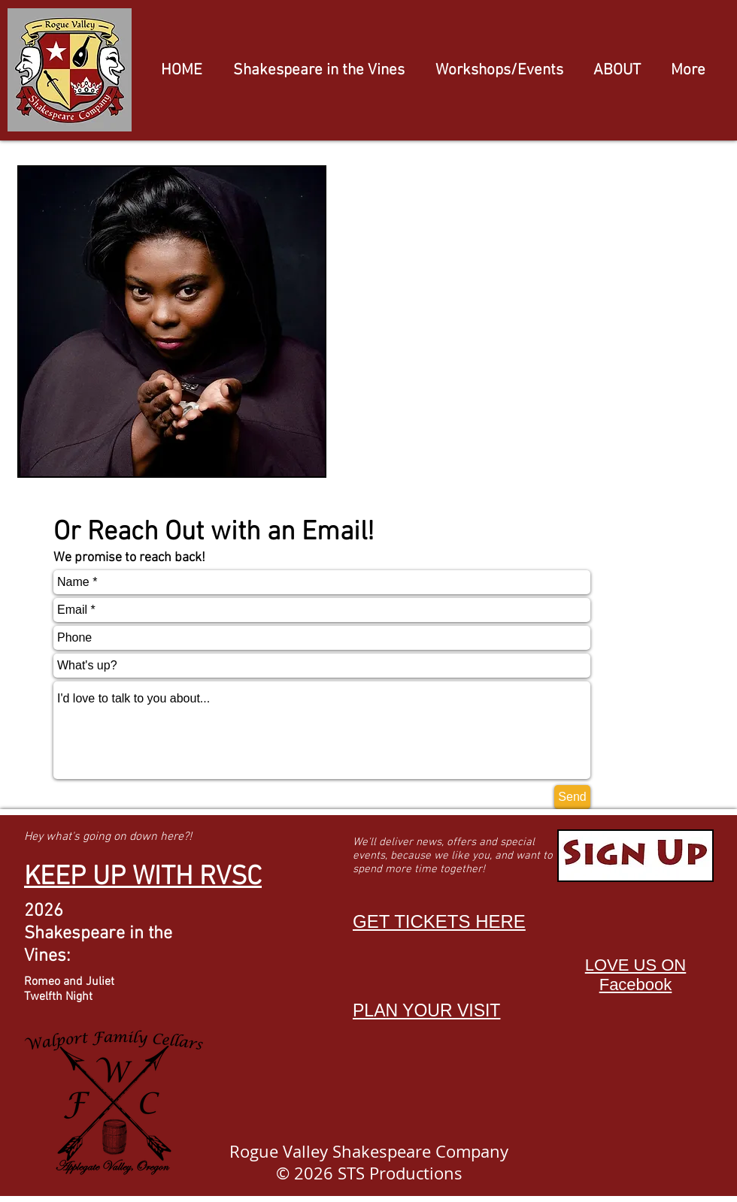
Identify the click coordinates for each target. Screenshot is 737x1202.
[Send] (572, 797)
